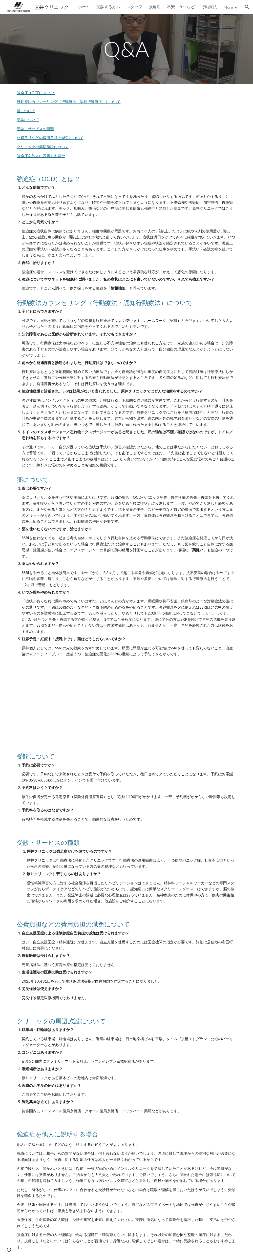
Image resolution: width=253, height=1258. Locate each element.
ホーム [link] (84, 6)
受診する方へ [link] (108, 6)
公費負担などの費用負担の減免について (50, 138)
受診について (28, 120)
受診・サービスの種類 (35, 129)
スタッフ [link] (134, 6)
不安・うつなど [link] (181, 6)
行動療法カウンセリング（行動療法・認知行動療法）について (69, 102)
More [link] (228, 7)
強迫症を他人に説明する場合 (41, 156)
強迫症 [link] (155, 6)
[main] (126, 48)
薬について (26, 111)
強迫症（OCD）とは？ (36, 93)
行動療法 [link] (209, 6)
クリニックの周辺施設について (43, 147)
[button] (247, 7)
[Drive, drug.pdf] (126, 705)
